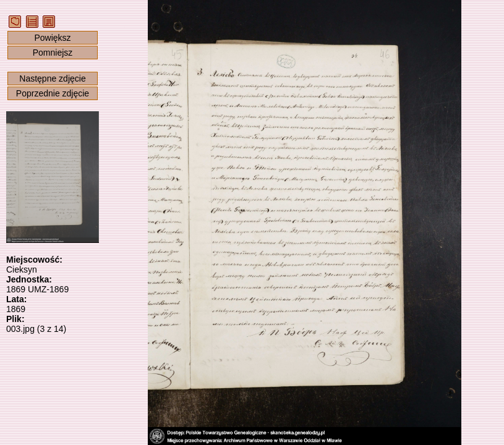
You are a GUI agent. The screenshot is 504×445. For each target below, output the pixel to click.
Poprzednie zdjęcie (52, 93)
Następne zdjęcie (52, 78)
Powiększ (52, 38)
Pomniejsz (53, 52)
